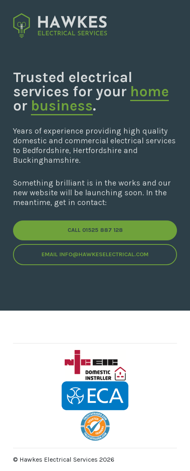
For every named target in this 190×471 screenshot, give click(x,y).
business (62, 105)
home (149, 91)
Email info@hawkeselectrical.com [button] (95, 254)
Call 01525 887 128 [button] (95, 230)
